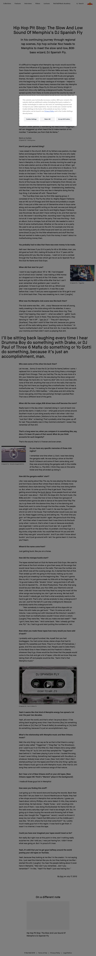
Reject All (47, 119)
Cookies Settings (31, 119)
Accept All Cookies (64, 119)
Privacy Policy (49, 111)
